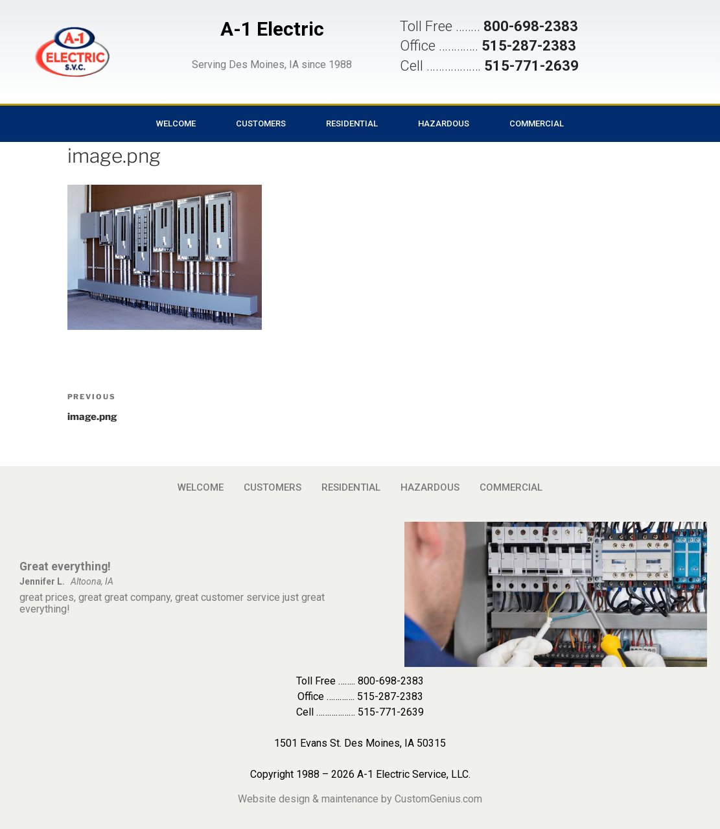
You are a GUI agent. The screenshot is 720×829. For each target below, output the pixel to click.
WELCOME (176, 123)
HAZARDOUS (443, 123)
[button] (72, 52)
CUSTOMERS (261, 123)
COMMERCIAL (536, 123)
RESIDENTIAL (352, 123)
